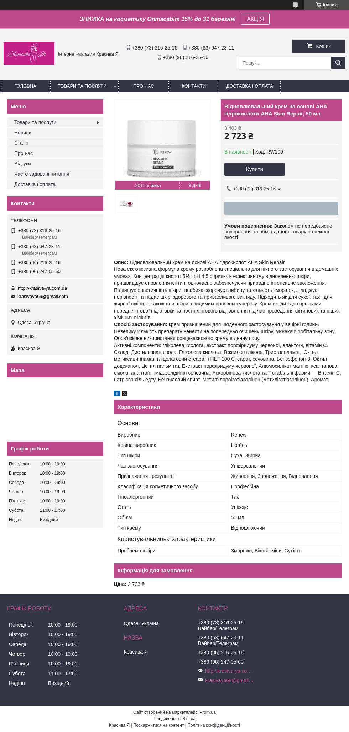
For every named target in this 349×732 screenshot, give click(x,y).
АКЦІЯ (255, 19)
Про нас (143, 86)
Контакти (194, 86)
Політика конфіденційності (213, 725)
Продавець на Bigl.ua (174, 718)
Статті (21, 143)
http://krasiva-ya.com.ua (42, 288)
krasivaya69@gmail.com (42, 296)
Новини (23, 132)
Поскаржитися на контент (158, 725)
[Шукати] (338, 63)
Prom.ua (208, 712)
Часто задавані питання (41, 174)
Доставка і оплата (249, 86)
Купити (254, 169)
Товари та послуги (82, 86)
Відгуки (22, 163)
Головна (25, 86)
